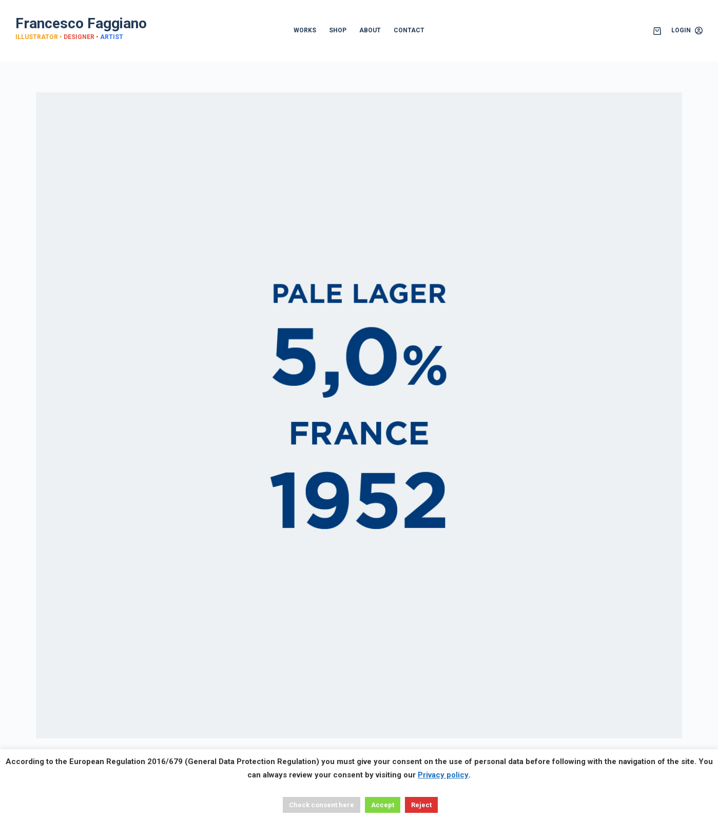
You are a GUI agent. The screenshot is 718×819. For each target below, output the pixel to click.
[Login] (687, 31)
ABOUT (370, 30)
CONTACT (409, 30)
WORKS (305, 30)
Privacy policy (443, 774)
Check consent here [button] (321, 805)
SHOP (337, 30)
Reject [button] (421, 805)
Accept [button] (382, 805)
